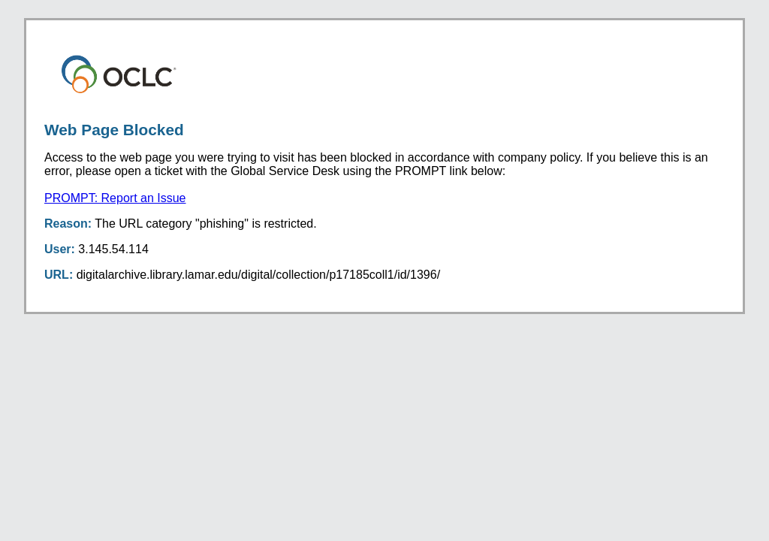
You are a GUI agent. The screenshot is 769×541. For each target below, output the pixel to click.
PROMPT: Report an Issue (115, 198)
